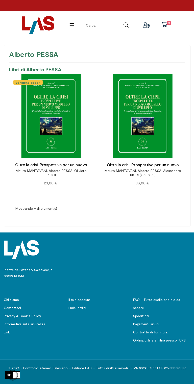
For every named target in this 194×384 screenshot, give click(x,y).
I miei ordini (77, 308)
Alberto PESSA (60, 170)
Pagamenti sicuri (146, 324)
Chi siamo (11, 300)
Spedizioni (141, 316)
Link (7, 332)
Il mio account (79, 300)
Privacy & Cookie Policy (22, 316)
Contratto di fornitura (150, 332)
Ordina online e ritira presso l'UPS (159, 340)
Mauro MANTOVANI (31, 170)
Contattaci (12, 308)
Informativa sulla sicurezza (24, 324)
